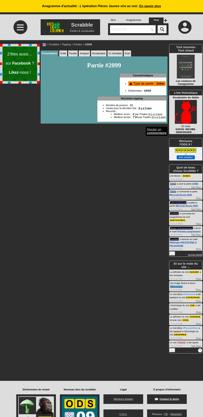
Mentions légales (123, 399)
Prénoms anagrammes (189, 231)
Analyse (84, 53)
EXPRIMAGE (193, 296)
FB (166, 414)
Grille (63, 53)
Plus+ (198, 187)
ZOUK (186, 318)
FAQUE (181, 341)
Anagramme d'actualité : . (101, 6)
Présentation (49, 53)
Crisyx (173, 183)
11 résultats (115, 53)
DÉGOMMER (180, 333)
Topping (66, 44)
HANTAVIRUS (177, 219)
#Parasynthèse (190, 326)
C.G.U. (123, 414)
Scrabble (54, 44)
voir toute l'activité (195, 254)
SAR (192, 304)
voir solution (186, 157)
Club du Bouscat (178, 202)
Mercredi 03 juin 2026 (181, 195)
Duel (127, 53)
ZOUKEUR (195, 315)
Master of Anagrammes (181, 227)
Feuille (73, 53)
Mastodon (176, 414)
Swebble (174, 213)
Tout (193, 187)
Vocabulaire (98, 53)
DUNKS (186, 175)
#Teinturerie (189, 293)
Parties (78, 44)
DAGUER (194, 271)
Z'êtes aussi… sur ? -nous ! (20, 63)
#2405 (195, 183)
